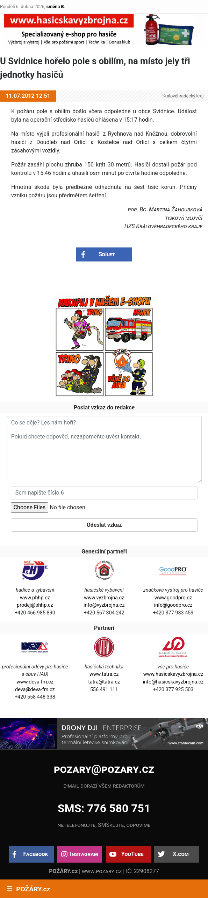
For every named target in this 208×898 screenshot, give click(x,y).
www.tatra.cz (104, 674)
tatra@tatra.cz (104, 682)
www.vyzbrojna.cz (104, 598)
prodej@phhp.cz (35, 605)
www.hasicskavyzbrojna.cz (173, 674)
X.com (180, 854)
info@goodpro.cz (173, 605)
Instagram (84, 854)
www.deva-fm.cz (34, 682)
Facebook (35, 854)
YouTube (132, 854)
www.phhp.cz (35, 598)
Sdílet (107, 254)
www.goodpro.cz (173, 598)
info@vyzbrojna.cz (104, 605)
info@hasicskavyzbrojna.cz (173, 682)
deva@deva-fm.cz (35, 690)
